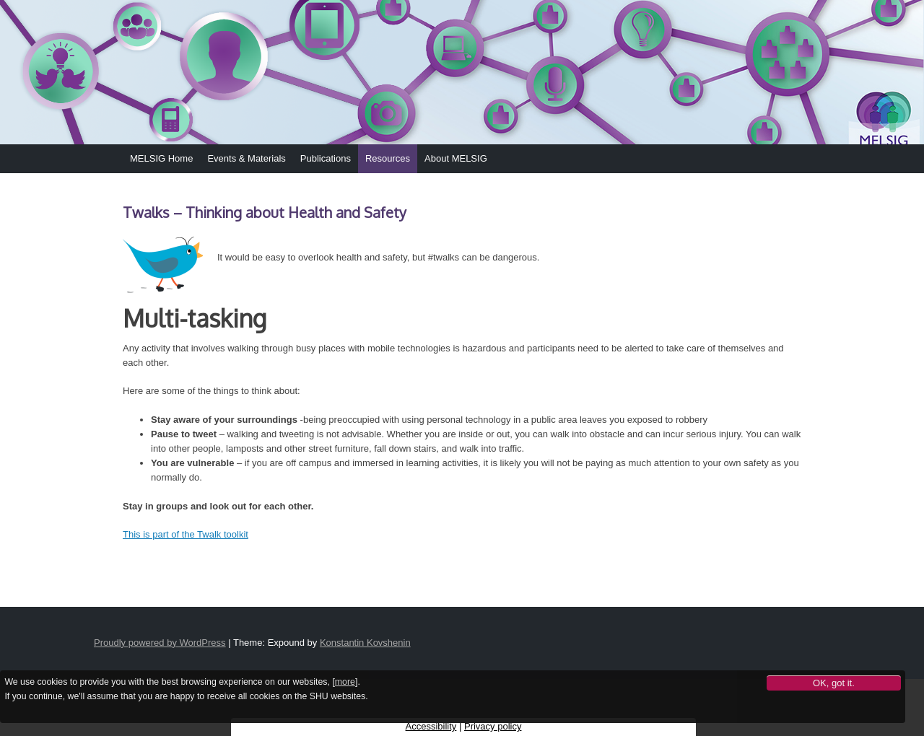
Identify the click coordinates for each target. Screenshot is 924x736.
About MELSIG (455, 158)
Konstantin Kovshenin (365, 642)
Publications (325, 158)
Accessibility (431, 726)
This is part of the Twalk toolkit (185, 534)
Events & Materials (246, 158)
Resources (387, 158)
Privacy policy (492, 726)
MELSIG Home (161, 158)
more (345, 682)
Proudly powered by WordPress (160, 642)
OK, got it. (834, 683)
